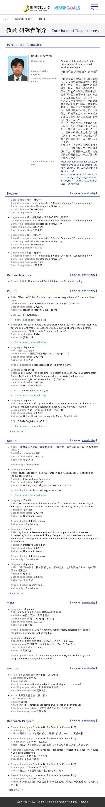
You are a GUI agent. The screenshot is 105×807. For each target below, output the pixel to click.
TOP (5, 18)
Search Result (23, 18)
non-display (88, 193)
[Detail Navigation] (94, 7)
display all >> (16, 431)
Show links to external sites (28, 320)
